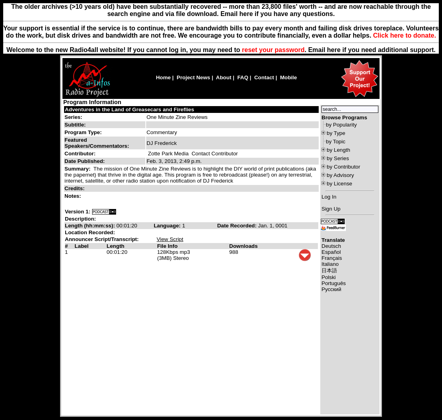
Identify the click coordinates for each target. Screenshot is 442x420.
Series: (73, 117)
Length (115, 246)
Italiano (330, 264)
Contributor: (80, 154)
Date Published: (84, 161)
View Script (170, 239)
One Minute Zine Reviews (177, 117)
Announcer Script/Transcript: (102, 239)
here (334, 49)
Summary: (78, 169)
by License (339, 184)
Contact (264, 77)
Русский (331, 289)
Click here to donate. (404, 35)
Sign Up (330, 209)
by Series (338, 158)
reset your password (273, 49)
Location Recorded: (90, 232)
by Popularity (341, 125)
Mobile (288, 77)
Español (331, 252)
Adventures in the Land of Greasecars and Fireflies (129, 110)
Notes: (73, 196)
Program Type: (83, 132)
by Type (336, 133)
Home (163, 77)
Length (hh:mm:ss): (91, 226)
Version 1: (77, 212)
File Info (167, 246)
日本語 (329, 270)
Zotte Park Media (168, 154)
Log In (328, 197)
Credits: (75, 188)
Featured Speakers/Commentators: (96, 143)
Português (333, 283)
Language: (168, 226)
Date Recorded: (237, 226)
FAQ (242, 77)
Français (331, 258)
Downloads (243, 246)
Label (81, 246)
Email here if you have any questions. (278, 13)
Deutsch (331, 246)
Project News (193, 77)
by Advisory (340, 175)
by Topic (336, 142)
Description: (80, 219)
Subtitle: (75, 125)
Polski (328, 277)
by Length (338, 150)
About (223, 77)
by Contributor (343, 167)
